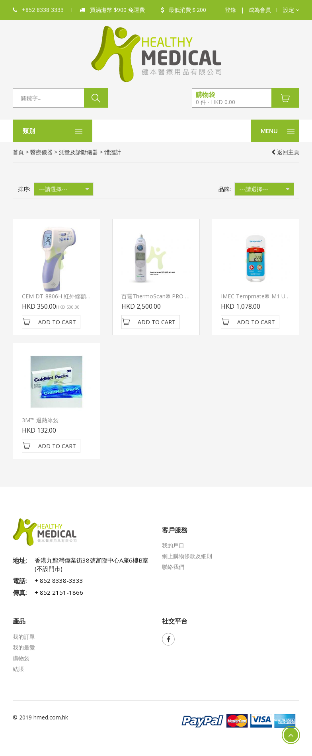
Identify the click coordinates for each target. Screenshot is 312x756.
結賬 (18, 669)
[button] (291, 10)
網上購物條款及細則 (187, 556)
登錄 (230, 10)
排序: (24, 189)
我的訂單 (24, 636)
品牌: (224, 189)
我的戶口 (173, 545)
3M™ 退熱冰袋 (40, 420)
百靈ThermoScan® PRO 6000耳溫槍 (167, 296)
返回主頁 (285, 152)
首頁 (18, 152)
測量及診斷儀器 (78, 152)
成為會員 (260, 10)
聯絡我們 (173, 566)
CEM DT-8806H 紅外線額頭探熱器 (65, 296)
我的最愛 (24, 647)
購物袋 (21, 658)
